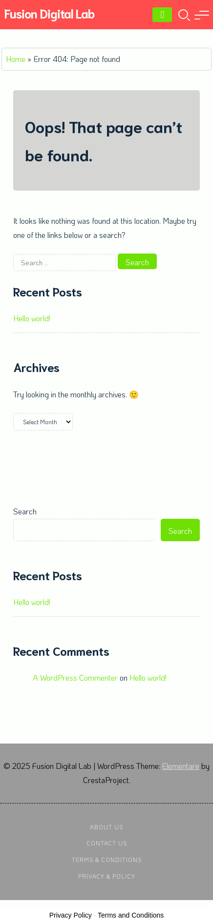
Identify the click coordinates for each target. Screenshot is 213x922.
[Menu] (162, 14)
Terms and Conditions (131, 915)
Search (25, 511)
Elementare (180, 766)
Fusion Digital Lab (49, 13)
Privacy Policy (70, 915)
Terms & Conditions (107, 859)
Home (15, 59)
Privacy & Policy (106, 876)
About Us (106, 827)
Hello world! (31, 318)
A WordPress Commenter (75, 677)
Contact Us (106, 843)
